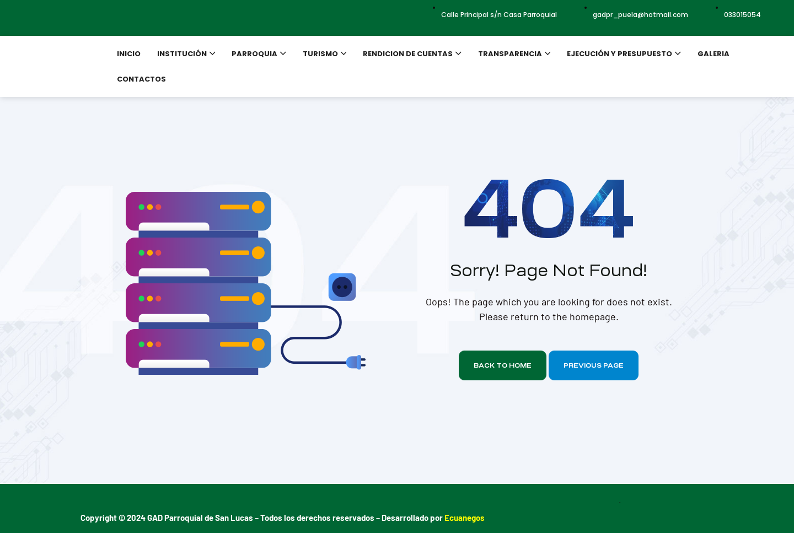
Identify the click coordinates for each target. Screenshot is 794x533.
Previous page (594, 365)
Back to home (503, 365)
